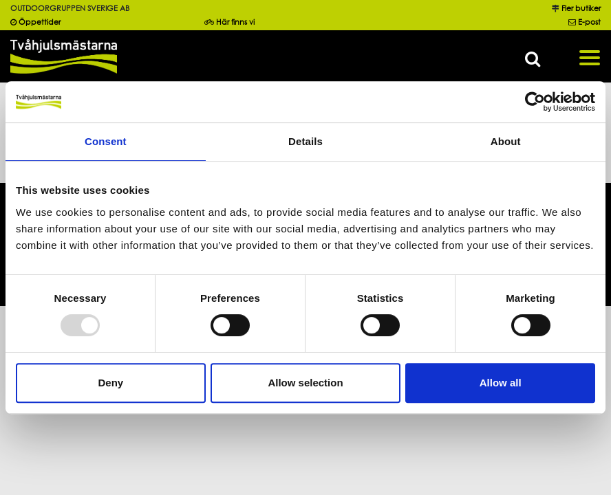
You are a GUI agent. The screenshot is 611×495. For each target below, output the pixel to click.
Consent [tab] (106, 141)
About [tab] (506, 141)
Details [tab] (305, 141)
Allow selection (305, 382)
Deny (110, 382)
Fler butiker (581, 8)
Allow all (501, 382)
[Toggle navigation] (589, 56)
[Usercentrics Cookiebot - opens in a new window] (535, 101)
